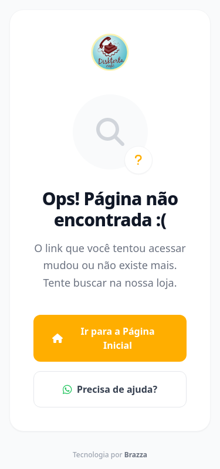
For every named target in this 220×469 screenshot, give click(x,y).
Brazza (135, 455)
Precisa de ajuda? (110, 389)
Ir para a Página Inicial (103, 338)
